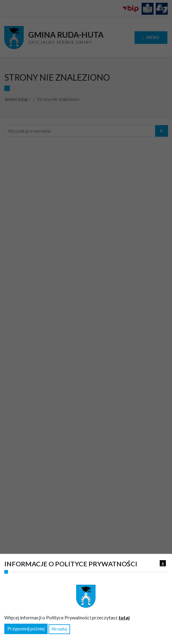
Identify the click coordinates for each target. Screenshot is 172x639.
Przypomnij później (26, 628)
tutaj (124, 617)
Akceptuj (59, 628)
